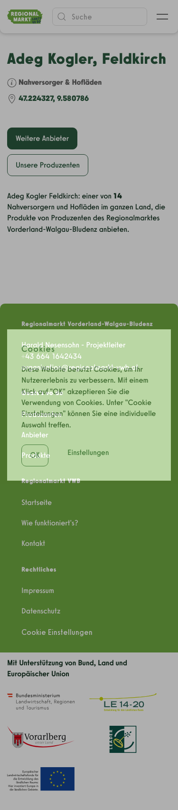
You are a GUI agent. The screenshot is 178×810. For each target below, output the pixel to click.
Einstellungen (88, 433)
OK (35, 436)
